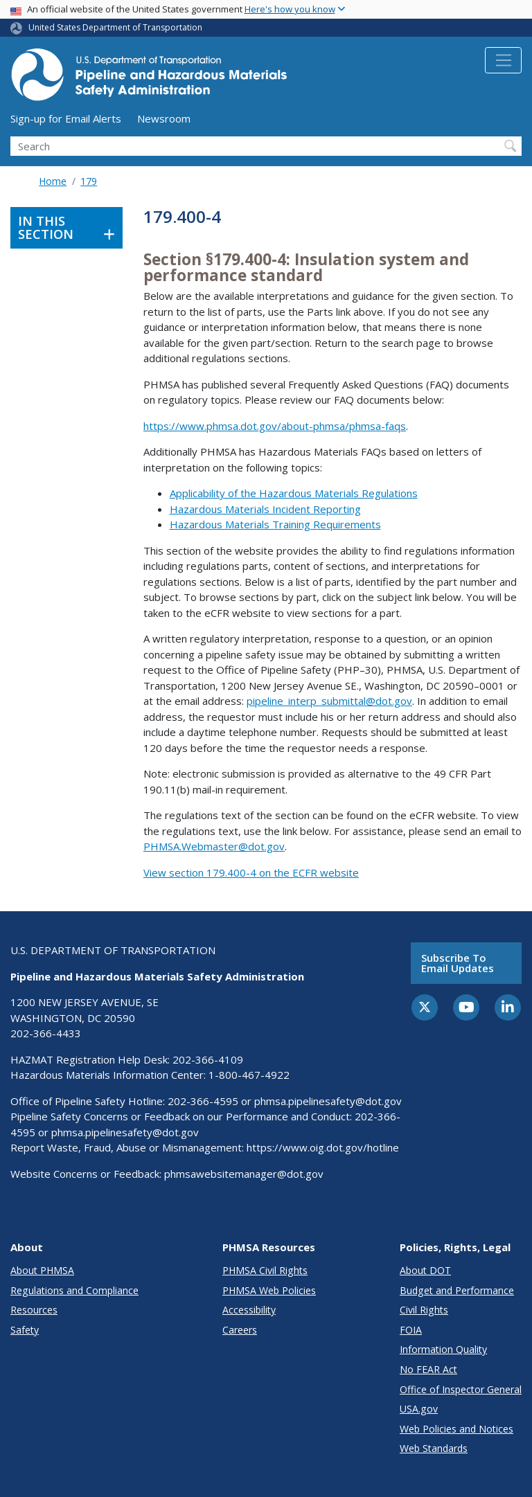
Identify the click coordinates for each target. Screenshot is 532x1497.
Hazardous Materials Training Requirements (275, 524)
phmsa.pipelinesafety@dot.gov (328, 1101)
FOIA (411, 1329)
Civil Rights (424, 1309)
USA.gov (419, 1408)
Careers (239, 1329)
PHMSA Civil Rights (265, 1270)
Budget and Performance (457, 1290)
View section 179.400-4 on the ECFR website (251, 872)
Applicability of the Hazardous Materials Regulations (294, 493)
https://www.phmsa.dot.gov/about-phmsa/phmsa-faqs (274, 426)
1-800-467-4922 (249, 1075)
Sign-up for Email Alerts (65, 118)
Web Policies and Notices (456, 1428)
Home (52, 181)
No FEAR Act (428, 1369)
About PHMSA (42, 1270)
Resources (33, 1309)
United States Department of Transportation (115, 27)
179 (88, 181)
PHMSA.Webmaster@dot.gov (214, 846)
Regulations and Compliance (74, 1290)
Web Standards (434, 1448)
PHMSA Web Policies (269, 1290)
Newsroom (163, 118)
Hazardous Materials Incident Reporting (265, 509)
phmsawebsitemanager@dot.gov (243, 1174)
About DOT (425, 1270)
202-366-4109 (207, 1059)
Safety (24, 1329)
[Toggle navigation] (503, 60)
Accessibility (249, 1309)
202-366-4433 (45, 1033)
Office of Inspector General (461, 1389)
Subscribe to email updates (457, 963)
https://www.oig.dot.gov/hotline (323, 1147)
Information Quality (443, 1349)
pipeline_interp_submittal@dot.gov (329, 701)
